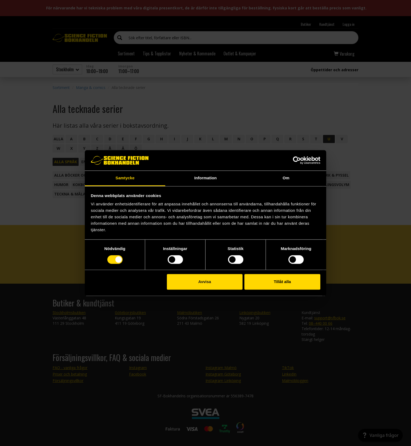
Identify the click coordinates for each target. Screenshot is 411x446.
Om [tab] (285, 178)
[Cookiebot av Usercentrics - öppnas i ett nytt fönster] (296, 160)
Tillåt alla (282, 282)
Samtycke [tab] (125, 178)
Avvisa (204, 282)
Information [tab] (205, 178)
